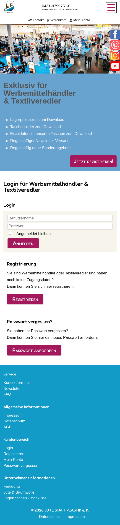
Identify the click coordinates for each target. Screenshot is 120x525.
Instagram (115, 55)
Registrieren (25, 299)
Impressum (13, 415)
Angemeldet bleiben (33, 234)
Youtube (115, 66)
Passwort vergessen (20, 465)
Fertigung (11, 486)
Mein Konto (81, 20)
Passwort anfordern (34, 350)
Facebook (115, 34)
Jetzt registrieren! (93, 161)
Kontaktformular (17, 382)
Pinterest (115, 45)
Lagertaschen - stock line (25, 498)
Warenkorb (58, 20)
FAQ (7, 394)
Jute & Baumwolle (18, 492)
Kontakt (38, 20)
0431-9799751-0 (56, 6)
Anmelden (23, 243)
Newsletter (12, 388)
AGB (7, 427)
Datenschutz (14, 421)
